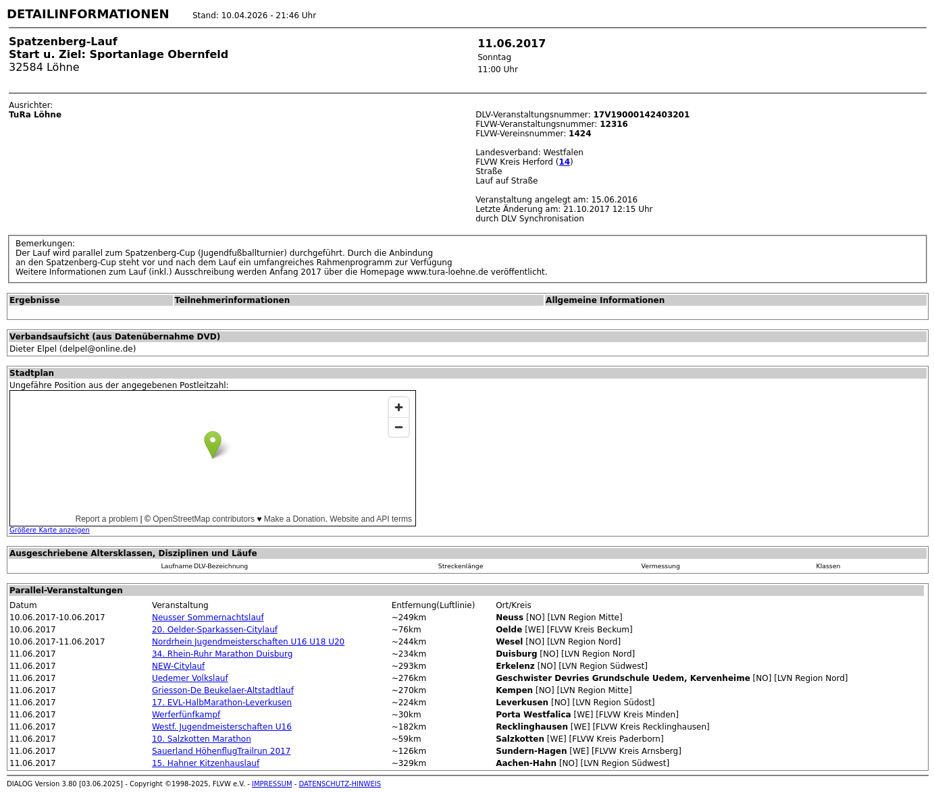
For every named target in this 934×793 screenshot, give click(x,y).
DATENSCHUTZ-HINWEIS (340, 784)
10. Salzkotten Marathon (201, 739)
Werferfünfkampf (186, 714)
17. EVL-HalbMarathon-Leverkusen (222, 702)
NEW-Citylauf (178, 666)
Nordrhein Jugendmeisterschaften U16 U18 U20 (248, 642)
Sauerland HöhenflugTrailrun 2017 (221, 751)
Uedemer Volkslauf (190, 678)
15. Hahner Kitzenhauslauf (205, 763)
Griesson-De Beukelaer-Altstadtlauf (223, 690)
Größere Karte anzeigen (49, 530)
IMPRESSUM (272, 784)
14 (564, 162)
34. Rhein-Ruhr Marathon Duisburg (222, 654)
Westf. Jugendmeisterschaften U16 (222, 727)
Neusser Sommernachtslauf (208, 617)
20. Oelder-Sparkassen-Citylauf (215, 629)
